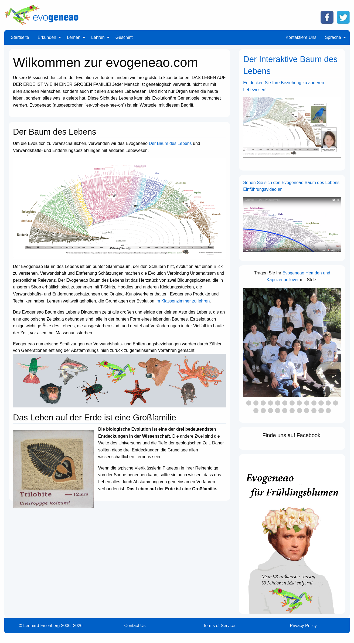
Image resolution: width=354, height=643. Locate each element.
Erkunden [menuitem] (47, 37)
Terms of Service (219, 625)
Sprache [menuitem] (333, 37)
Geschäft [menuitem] (124, 37)
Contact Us (134, 625)
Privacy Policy (303, 625)
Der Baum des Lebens (170, 143)
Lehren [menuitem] (98, 37)
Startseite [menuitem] (20, 37)
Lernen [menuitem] (73, 37)
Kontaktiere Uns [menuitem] (301, 37)
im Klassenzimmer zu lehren (182, 301)
